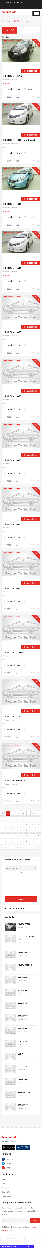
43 (5, 847)
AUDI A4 (21, 1054)
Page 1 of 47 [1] (9, 30)
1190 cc (19, 217)
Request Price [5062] (24, 971)
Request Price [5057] (24, 1034)
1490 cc (19, 153)
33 (26, 836)
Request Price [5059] (24, 1009)
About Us (7, 2)
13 (31, 819)
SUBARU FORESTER (25, 952)
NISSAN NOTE (23, 978)
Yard (25, 927)
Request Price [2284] (30, 647)
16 (8, 824)
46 (23, 847)
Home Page (6, 21)
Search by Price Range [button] (21, 908)
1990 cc (19, 665)
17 (14, 824)
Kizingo (20, 927)
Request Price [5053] (24, 1085)
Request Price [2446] (30, 454)
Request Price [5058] (24, 1022)
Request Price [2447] (30, 518)
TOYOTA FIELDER (24, 1067)
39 (20, 841)
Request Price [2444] (30, 326)
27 (32, 830)
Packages (5, 1188)
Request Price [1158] (30, 262)
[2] (35, 847)
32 (20, 836)
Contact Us (17, 2)
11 (19, 819)
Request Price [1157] (30, 198)
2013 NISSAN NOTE (12, 332)
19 (26, 824)
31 (14, 836)
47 (29, 847)
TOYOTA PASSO (24, 924)
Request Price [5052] (24, 1098)
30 (8, 836)
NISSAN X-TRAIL (24, 1092)
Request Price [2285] (30, 711)
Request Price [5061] (24, 984)
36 (2, 841)
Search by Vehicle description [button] (21, 859)
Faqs (3, 1183)
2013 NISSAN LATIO (12, 716)
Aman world (9, 12)
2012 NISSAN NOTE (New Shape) (19, 140)
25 (20, 830)
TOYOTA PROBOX (25, 965)
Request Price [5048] (24, 945)
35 (38, 836)
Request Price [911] (30, 134)
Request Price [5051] (24, 958)
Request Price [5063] (24, 930)
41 (32, 841)
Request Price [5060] (24, 996)
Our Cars (17, 21)
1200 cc (19, 89)
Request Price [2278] (30, 583)
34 (32, 836)
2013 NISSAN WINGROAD (15, 780)
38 (14, 841)
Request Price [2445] (30, 390)
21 (38, 824)
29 (2, 836)
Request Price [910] (30, 70)
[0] (2, 813)
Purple (29, 89)
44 (11, 847)
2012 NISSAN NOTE (12, 204)
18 (20, 824)
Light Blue (31, 217)
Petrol (9, 89)
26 (26, 830)
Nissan (26, 21)
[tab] (21, 860)
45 (17, 847)
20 (32, 824)
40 (26, 841)
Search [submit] (21, 899)
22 (2, 830)
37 (8, 841)
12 (25, 819)
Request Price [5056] (24, 1047)
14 (37, 819)
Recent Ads (8, 917)
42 (38, 841)
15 (2, 824)
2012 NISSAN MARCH (13, 76)
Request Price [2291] (30, 775)
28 (38, 830)
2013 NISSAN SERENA (13, 652)
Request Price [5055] (24, 1060)
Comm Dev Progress (9, 1196)
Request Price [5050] (24, 1111)
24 (14, 830)
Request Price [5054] (24, 1073)
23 (8, 830)
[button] (39, 7)
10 (13, 819)
